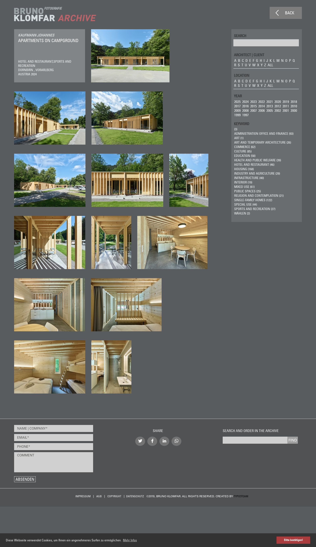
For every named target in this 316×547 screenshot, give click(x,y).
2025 (237, 101)
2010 (294, 106)
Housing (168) (244, 169)
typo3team (241, 496)
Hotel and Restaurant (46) (254, 165)
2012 (277, 106)
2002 (277, 110)
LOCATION (241, 75)
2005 (269, 110)
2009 (237, 110)
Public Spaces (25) (247, 191)
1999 (237, 115)
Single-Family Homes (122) (253, 200)
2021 (269, 101)
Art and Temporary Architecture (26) (262, 142)
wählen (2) (242, 213)
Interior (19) (243, 182)
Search (240, 35)
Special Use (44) (245, 204)
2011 (286, 106)
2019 (286, 101)
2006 (261, 110)
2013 (269, 106)
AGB (99, 496)
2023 (253, 101)
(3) (235, 129)
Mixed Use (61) (244, 187)
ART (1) (238, 138)
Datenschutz (135, 496)
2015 (253, 106)
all (270, 65)
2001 (286, 110)
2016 (245, 106)
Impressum (83, 496)
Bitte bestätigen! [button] (293, 540)
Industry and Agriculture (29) (257, 173)
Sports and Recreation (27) (254, 209)
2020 (277, 101)
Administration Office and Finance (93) (263, 134)
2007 (253, 110)
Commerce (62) (244, 147)
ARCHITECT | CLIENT (249, 55)
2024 (245, 101)
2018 (294, 101)
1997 (245, 115)
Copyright (114, 496)
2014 (261, 106)
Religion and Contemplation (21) (259, 196)
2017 (237, 106)
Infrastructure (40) (249, 178)
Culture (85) (243, 151)
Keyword (241, 123)
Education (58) (244, 156)
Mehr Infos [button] (130, 540)
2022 (261, 101)
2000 (294, 110)
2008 (245, 110)
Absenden (25, 479)
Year (238, 96)
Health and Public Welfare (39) (257, 160)
